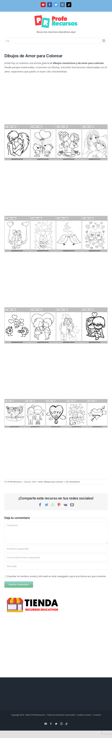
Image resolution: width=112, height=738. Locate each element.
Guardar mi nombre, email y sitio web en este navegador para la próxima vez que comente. (56, 576)
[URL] (56, 566)
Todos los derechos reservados (61, 715)
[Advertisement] (56, 97)
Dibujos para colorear (53, 481)
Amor (40, 481)
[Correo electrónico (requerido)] (56, 557)
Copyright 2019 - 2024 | (21, 715)
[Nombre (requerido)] (56, 548)
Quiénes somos (84, 715)
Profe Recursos (15, 481)
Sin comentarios (73, 481)
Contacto (97, 715)
